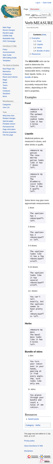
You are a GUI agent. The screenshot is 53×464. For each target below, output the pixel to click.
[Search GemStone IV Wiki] (46, 14)
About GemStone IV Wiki (33, 446)
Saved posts (33, 419)
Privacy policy (29, 441)
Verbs (37, 425)
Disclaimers (28, 451)
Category (30, 425)
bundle (28, 77)
